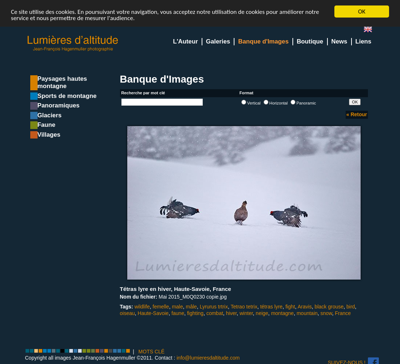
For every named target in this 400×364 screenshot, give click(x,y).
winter (246, 313)
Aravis (305, 307)
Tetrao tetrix (244, 307)
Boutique (310, 41)
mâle (191, 307)
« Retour (356, 114)
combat (214, 313)
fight (290, 307)
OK (361, 11)
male (177, 307)
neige (262, 313)
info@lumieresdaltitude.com (208, 358)
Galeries (218, 41)
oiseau (127, 313)
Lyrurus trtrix (214, 307)
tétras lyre (271, 307)
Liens (364, 41)
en (371, 31)
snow (326, 313)
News (339, 41)
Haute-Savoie (153, 313)
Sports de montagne (67, 95)
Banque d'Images (263, 41)
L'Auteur (185, 41)
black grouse (329, 307)
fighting (195, 313)
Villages (49, 134)
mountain (307, 313)
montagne (282, 313)
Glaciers (50, 115)
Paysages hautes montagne (62, 82)
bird (350, 307)
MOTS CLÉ (152, 351)
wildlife (142, 307)
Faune (46, 124)
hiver (231, 313)
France (343, 313)
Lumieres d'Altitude (73, 43)
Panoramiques (59, 105)
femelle (161, 307)
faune (177, 313)
